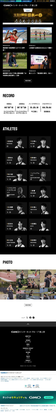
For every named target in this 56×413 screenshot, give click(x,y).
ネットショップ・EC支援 (14, 409)
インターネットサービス (5, 409)
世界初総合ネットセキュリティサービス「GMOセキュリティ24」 (11, 378)
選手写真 (28, 357)
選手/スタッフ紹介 (28, 341)
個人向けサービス (8, 410)
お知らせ (28, 345)
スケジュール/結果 (28, 349)
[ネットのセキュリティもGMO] (11, 1)
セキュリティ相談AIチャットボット (46, 378)
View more (28, 81)
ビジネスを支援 (22, 409)
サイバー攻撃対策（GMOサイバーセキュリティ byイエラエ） (19, 379)
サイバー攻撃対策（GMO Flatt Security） (37, 379)
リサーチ (41, 409)
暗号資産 (2, 410)
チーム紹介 (28, 337)
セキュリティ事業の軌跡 (5, 381)
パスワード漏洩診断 (26, 378)
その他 (13, 410)
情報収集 (45, 409)
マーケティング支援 (35, 409)
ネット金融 (50, 409)
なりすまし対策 (47, 379)
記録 (28, 353)
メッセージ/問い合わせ (28, 361)
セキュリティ (28, 409)
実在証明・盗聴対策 (4, 379)
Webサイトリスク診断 (35, 378)
